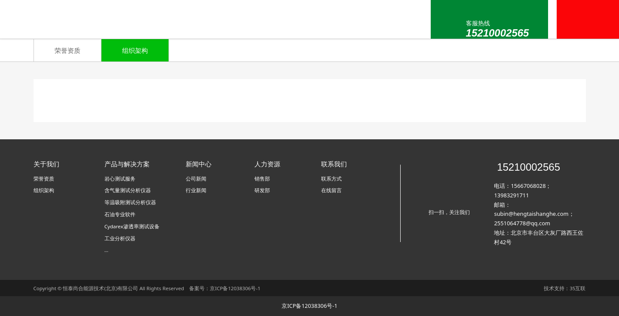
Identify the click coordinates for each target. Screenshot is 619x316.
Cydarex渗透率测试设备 (131, 226)
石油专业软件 (119, 214)
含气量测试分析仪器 (127, 190)
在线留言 (331, 190)
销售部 (262, 178)
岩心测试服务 (119, 178)
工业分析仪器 (119, 238)
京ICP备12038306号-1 (235, 288)
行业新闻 (196, 190)
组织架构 (135, 50)
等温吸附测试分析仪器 (130, 202)
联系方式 (331, 178)
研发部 (262, 190)
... (106, 250)
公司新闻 (196, 178)
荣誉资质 (67, 50)
